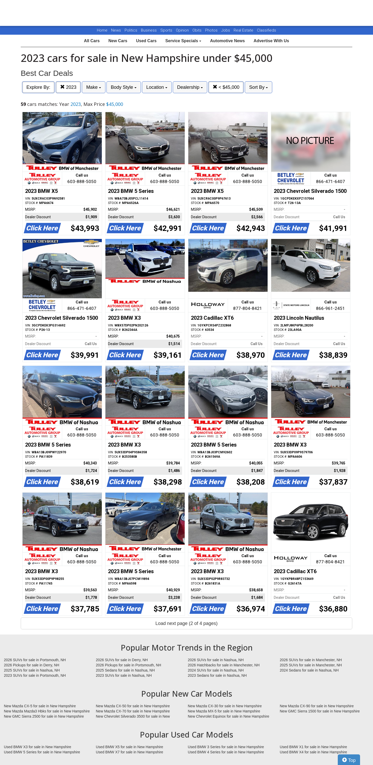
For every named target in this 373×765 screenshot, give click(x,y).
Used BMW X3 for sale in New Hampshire (37, 747)
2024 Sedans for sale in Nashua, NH (309, 670)
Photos (212, 30)
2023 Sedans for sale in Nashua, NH (217, 675)
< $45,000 (226, 87)
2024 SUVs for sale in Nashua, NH (216, 670)
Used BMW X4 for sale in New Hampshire (313, 752)
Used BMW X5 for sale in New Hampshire (129, 747)
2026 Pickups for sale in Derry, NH (31, 665)
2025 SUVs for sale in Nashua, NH (32, 670)
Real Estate (244, 30)
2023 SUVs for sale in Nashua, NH (124, 675)
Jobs (226, 30)
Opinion (183, 30)
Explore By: (38, 87)
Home (102, 30)
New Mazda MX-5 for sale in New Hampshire (224, 711)
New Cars (117, 41)
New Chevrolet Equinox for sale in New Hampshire (228, 716)
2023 (68, 87)
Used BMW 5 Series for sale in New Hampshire (42, 752)
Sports (166, 30)
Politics (131, 30)
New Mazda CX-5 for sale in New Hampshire (40, 706)
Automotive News (227, 41)
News (116, 30)
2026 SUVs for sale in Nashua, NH (216, 660)
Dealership (190, 87)
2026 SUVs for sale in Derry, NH (122, 660)
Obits (197, 30)
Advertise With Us (271, 41)
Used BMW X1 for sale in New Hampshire (313, 747)
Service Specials (183, 41)
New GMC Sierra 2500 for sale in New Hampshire (44, 716)
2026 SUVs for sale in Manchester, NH (311, 660)
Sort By (258, 87)
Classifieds (266, 30)
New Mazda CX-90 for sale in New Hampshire (317, 706)
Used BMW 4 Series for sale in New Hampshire (226, 752)
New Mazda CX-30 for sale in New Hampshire (225, 706)
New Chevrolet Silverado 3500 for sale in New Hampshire (133, 716)
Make (93, 87)
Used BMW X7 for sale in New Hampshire (129, 752)
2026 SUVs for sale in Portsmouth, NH (35, 660)
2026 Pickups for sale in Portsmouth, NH (128, 665)
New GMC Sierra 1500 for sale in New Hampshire (320, 711)
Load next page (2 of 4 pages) (186, 623)
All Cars (91, 41)
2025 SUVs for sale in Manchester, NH (311, 665)
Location (156, 87)
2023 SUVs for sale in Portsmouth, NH (35, 675)
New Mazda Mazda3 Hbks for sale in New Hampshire (47, 711)
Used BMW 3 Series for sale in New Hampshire (226, 747)
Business (149, 30)
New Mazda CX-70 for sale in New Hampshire (133, 711)
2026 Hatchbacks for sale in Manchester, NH (224, 665)
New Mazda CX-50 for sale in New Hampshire (133, 706)
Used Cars (146, 41)
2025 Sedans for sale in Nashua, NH (125, 670)
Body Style (124, 87)
